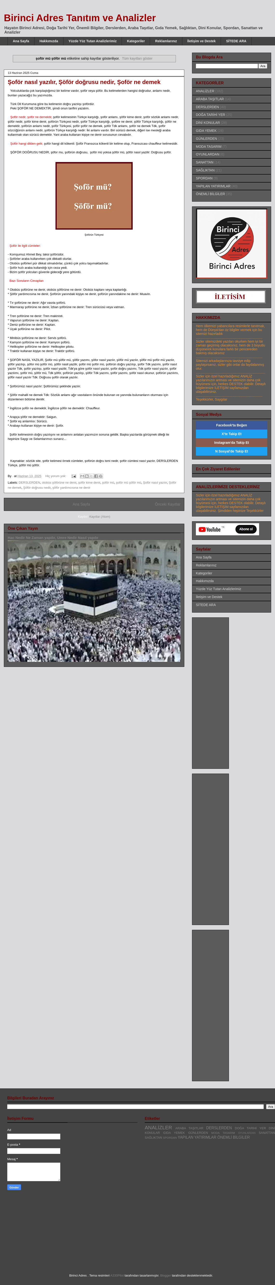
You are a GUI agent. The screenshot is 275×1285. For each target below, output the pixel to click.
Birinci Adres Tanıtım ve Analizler (80, 18)
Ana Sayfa (21, 41)
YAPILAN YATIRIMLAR (213, 186)
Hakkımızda (49, 41)
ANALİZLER (205, 91)
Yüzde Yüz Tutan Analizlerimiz (93, 41)
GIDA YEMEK (206, 131)
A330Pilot (117, 1275)
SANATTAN (204, 162)
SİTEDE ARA (236, 41)
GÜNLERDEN (206, 139)
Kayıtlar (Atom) (99, 516)
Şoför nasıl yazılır (155, 482)
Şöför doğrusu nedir (36, 487)
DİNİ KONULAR (208, 123)
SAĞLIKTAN (205, 170)
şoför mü (108, 482)
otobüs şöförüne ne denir (59, 482)
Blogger (165, 1275)
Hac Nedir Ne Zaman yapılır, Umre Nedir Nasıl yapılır (53, 538)
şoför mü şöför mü (128, 482)
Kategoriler (136, 41)
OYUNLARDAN (207, 154)
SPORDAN (204, 178)
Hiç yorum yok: (56, 476)
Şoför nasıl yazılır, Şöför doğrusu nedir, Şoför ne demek (84, 82)
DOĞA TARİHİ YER (210, 115)
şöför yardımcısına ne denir (71, 487)
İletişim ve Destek (201, 41)
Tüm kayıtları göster (137, 58)
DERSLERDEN (29, 482)
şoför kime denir (89, 482)
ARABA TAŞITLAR (210, 99)
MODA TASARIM (208, 146)
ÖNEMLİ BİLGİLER (210, 194)
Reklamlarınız (166, 41)
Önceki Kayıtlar (167, 504)
